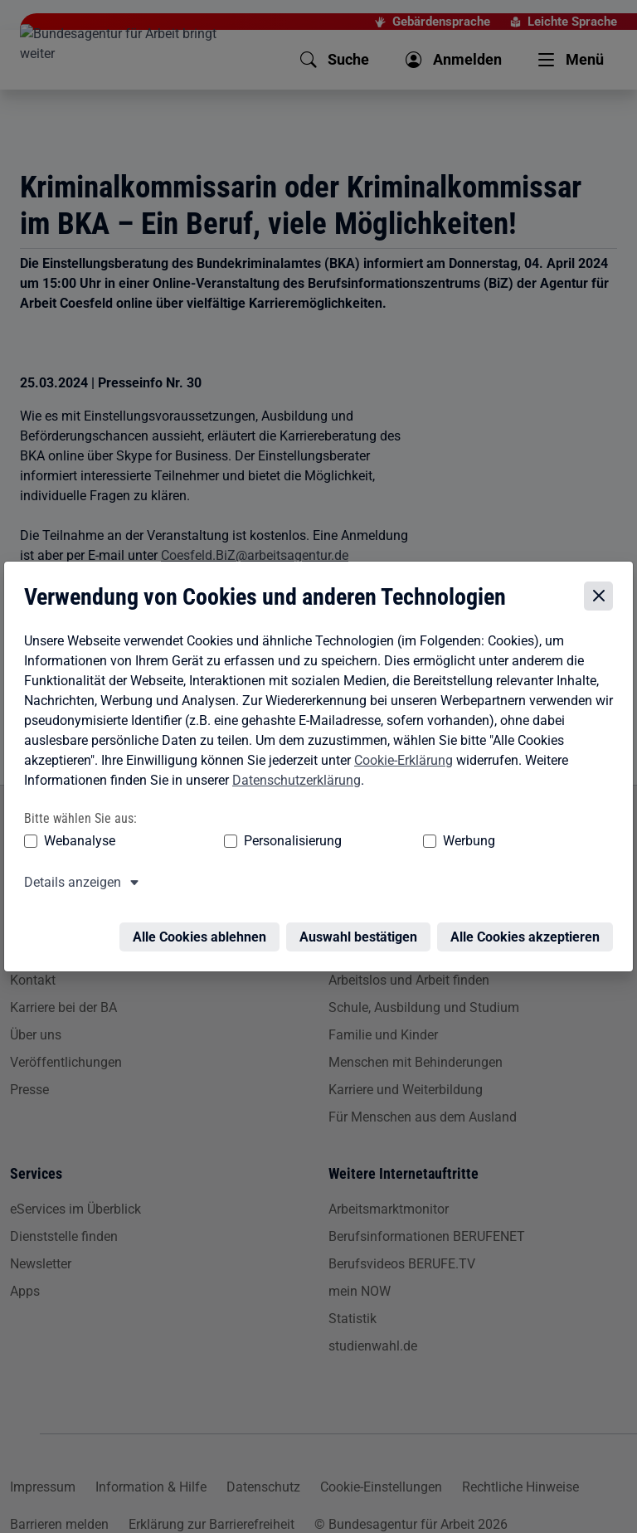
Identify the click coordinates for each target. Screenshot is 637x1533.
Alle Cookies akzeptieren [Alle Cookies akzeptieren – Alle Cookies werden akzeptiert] (528, 931)
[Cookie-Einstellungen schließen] (601, 600)
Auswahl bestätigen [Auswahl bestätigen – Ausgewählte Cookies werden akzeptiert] (362, 931)
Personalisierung (226, 845)
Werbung (338, 845)
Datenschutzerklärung (293, 783)
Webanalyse (76, 845)
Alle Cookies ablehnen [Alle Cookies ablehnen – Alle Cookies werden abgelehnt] (203, 931)
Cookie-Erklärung (400, 763)
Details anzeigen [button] (69, 886)
